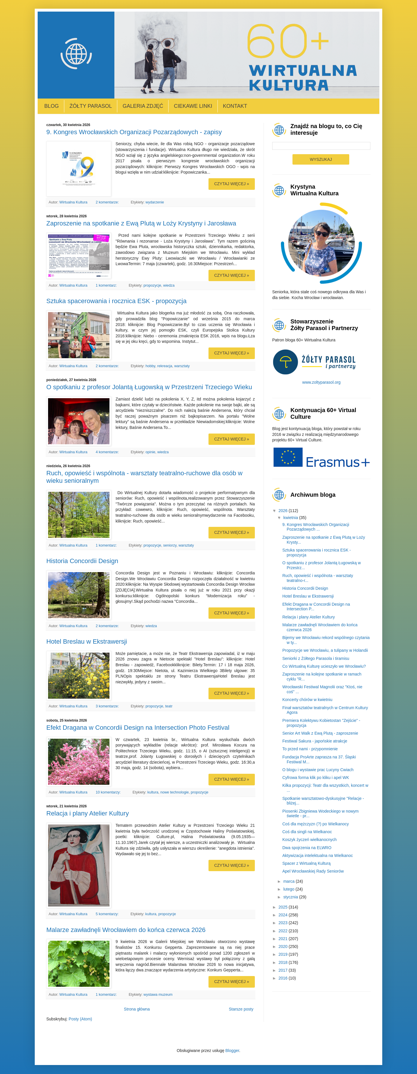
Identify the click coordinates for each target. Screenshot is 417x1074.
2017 (284, 970)
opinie (151, 452)
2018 (284, 962)
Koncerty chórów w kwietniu (307, 699)
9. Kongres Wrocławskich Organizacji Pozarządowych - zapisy (134, 132)
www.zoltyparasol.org (321, 382)
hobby (150, 366)
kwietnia (291, 517)
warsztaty (182, 366)
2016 (284, 978)
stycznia (291, 897)
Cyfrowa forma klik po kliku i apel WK (315, 777)
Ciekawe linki (193, 106)
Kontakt (235, 106)
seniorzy (169, 545)
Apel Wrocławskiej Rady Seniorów (313, 871)
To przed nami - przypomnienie (310, 749)
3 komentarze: (108, 706)
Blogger (232, 1050)
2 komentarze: (108, 202)
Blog (51, 106)
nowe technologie (174, 792)
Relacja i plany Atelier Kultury (87, 813)
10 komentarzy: (109, 792)
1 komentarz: (107, 285)
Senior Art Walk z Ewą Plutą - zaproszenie (320, 733)
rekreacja (164, 366)
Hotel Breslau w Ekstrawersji (86, 641)
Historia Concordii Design (82, 561)
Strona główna (137, 1009)
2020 (284, 946)
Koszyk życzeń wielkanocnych (309, 839)
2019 (284, 954)
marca (289, 881)
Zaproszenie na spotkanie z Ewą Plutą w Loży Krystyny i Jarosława (141, 223)
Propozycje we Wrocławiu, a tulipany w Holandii (325, 650)
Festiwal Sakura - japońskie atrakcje (314, 741)
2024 (284, 915)
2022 (284, 931)
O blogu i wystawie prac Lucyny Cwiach (318, 769)
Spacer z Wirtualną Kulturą (306, 863)
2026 (284, 510)
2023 (284, 922)
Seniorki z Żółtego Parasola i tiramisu (315, 658)
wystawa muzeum (158, 995)
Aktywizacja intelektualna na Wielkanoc (317, 855)
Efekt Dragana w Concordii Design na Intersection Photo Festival (137, 727)
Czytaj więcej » (231, 183)
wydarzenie (155, 202)
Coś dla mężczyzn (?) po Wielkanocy (315, 824)
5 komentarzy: (108, 914)
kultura (152, 792)
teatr (168, 706)
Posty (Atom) (80, 1019)
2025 (284, 907)
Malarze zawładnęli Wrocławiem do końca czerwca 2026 (126, 929)
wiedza (168, 285)
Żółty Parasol (91, 106)
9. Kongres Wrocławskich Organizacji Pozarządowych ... (315, 527)
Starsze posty (241, 1009)
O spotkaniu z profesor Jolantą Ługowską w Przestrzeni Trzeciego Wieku (149, 387)
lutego (289, 889)
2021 (284, 938)
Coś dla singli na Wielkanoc (307, 831)
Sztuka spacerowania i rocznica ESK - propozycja (116, 301)
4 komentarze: (108, 452)
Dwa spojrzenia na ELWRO (306, 847)
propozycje (152, 285)
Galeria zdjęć (142, 106)
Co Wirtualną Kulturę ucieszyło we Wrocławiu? (324, 666)
